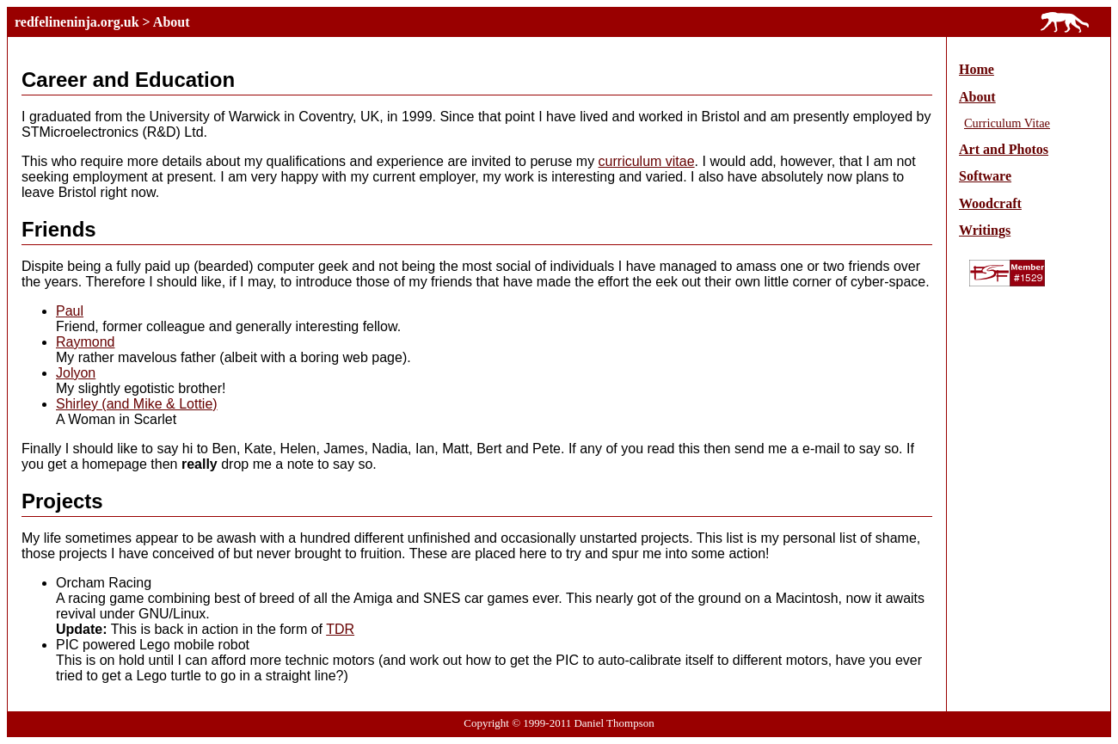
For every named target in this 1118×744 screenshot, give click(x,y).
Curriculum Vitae (1007, 123)
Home (976, 69)
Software (985, 176)
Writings (984, 230)
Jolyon (75, 373)
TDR (340, 629)
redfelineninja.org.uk (77, 22)
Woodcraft (990, 203)
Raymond (85, 342)
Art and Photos (1003, 149)
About (171, 22)
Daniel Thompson (614, 722)
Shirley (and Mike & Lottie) (137, 404)
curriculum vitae (647, 161)
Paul (69, 311)
